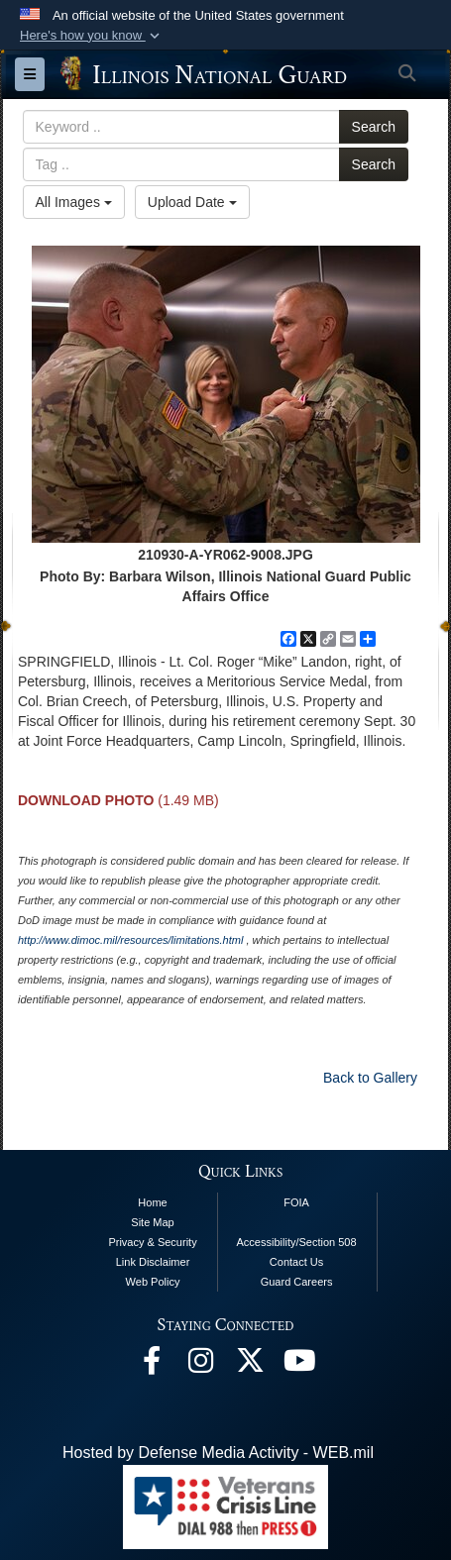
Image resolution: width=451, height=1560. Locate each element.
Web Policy (153, 1282)
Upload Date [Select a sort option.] (192, 202)
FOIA (296, 1202)
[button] (92, 36)
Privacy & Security (152, 1242)
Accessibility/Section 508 (297, 1242)
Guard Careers (297, 1282)
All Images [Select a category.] (74, 202)
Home (152, 1202)
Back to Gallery (370, 1078)
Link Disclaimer (153, 1262)
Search (373, 127)
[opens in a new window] (251, 1365)
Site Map (152, 1222)
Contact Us (296, 1262)
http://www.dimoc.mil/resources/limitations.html (130, 940)
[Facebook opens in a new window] (151, 1365)
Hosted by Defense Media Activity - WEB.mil (218, 1452)
